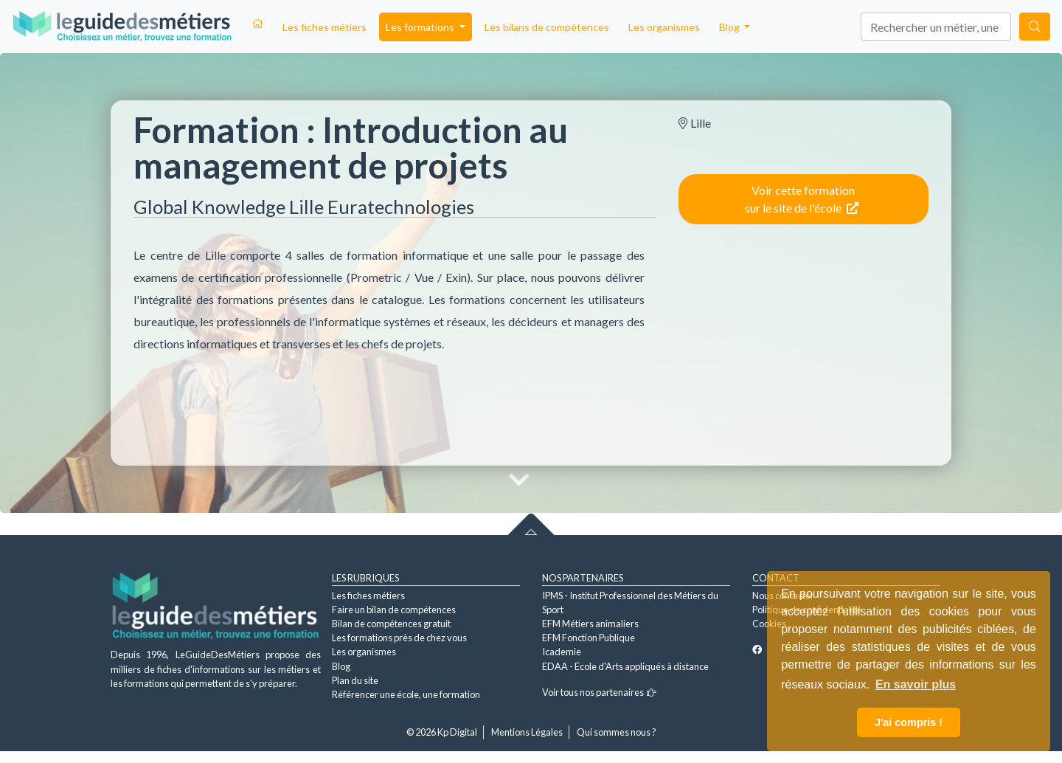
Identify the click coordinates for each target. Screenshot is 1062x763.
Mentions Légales (527, 732)
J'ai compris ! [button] (909, 722)
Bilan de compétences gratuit (391, 623)
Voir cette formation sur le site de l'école (801, 199)
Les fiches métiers (324, 27)
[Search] (936, 27)
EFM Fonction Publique (588, 637)
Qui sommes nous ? (616, 732)
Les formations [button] (421, 27)
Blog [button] (730, 27)
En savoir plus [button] (915, 684)
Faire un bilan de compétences (394, 609)
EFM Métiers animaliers (590, 623)
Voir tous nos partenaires (599, 692)
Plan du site (355, 680)
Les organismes (664, 27)
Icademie (561, 651)
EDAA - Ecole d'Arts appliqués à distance (625, 666)
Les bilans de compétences (547, 27)
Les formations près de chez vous (399, 637)
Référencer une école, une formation (406, 694)
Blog (341, 666)
